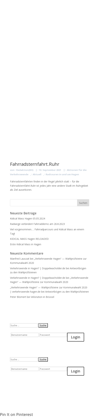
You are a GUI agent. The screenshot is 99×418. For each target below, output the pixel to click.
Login (75, 337)
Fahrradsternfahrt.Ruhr (34, 164)
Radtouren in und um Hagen (62, 174)
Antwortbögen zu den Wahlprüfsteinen (67, 291)
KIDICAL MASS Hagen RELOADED (29, 238)
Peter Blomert (18, 297)
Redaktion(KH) (24, 170)
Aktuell (37, 174)
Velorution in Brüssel (42, 297)
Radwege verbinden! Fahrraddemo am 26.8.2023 (37, 224)
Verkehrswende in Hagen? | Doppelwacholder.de (37, 268)
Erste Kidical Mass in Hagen (25, 244)
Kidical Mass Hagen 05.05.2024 (27, 218)
